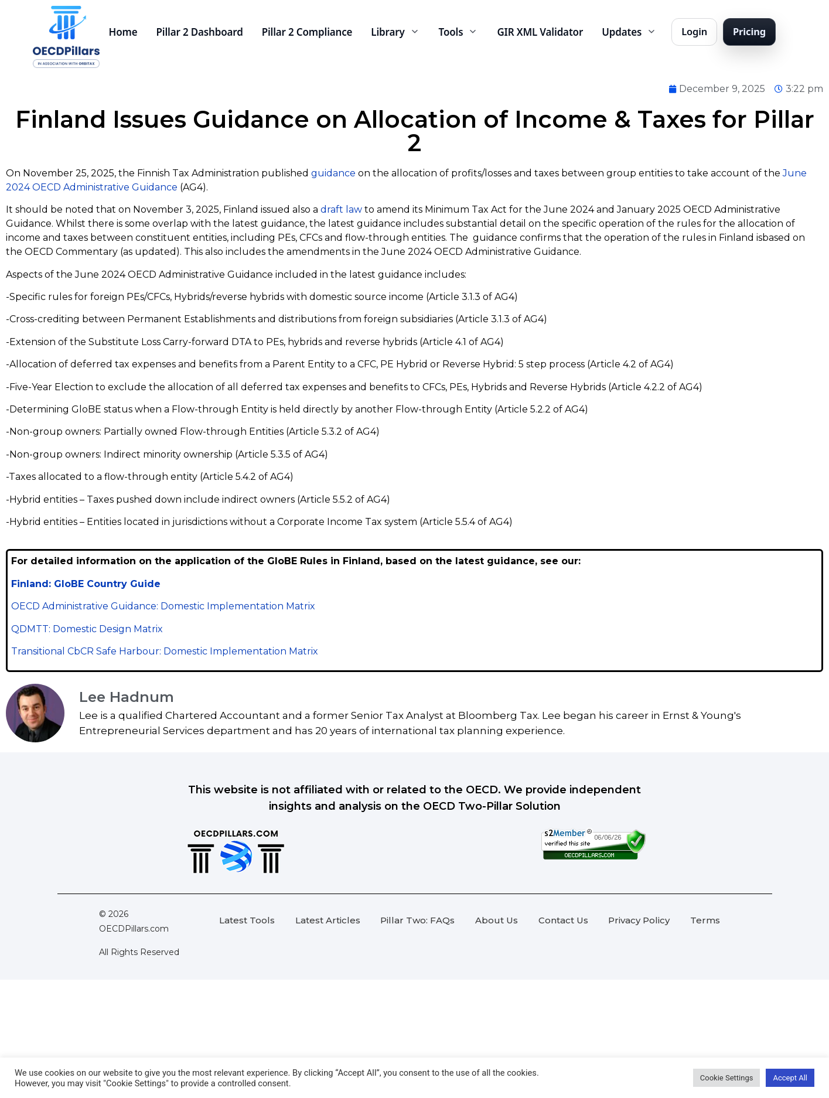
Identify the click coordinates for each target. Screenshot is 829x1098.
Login (694, 31)
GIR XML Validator (540, 32)
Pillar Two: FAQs (417, 920)
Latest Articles (327, 920)
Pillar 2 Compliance (307, 32)
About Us (496, 920)
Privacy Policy (639, 920)
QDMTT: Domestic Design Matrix (87, 629)
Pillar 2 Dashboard (199, 32)
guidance (333, 173)
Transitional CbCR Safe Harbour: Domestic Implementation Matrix (164, 651)
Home (123, 32)
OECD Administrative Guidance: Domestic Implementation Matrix (163, 606)
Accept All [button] (790, 1077)
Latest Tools (247, 920)
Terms (705, 920)
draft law (341, 209)
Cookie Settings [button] (726, 1077)
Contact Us (563, 920)
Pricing (749, 31)
